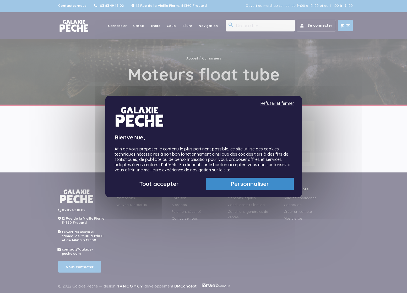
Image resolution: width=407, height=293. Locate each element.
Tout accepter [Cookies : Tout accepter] (159, 183)
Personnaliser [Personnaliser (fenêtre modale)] (250, 183)
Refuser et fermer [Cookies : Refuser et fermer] (277, 103)
